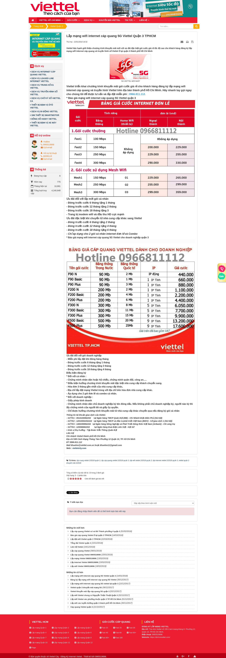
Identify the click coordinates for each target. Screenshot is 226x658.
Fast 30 (131, 624)
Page (32, 644)
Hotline (46, 142)
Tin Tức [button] (130, 21)
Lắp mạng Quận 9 (83, 634)
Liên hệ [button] (144, 21)
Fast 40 (104, 629)
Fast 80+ (104, 634)
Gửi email (46, 147)
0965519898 (47, 144)
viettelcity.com (79, 448)
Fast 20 (104, 624)
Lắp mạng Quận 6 (83, 629)
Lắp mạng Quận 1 (37, 624)
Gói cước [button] (73, 21)
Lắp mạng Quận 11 (61, 639)
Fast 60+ (131, 629)
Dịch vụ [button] (89, 21)
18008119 (46, 156)
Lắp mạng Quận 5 (60, 629)
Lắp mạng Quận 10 (38, 639)
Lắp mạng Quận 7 (37, 634)
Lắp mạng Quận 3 (83, 624)
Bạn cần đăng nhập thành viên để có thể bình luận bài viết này (97, 507)
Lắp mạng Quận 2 (60, 624)
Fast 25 (117, 624)
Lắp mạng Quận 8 (60, 634)
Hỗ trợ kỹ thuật (50, 153)
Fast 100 (118, 634)
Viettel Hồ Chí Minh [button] (51, 21)
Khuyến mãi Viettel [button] (109, 20)
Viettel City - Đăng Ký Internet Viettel (65, 653)
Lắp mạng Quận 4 (37, 629)
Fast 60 (117, 629)
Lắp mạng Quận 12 (84, 639)
